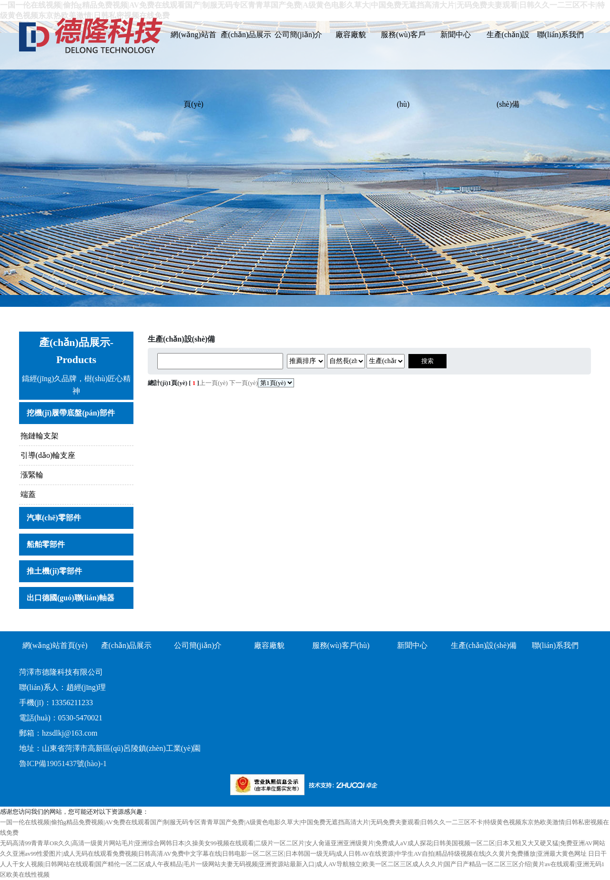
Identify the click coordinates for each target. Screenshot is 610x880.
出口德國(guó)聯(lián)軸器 (70, 598)
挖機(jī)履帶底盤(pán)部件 (71, 413)
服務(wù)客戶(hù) (403, 50)
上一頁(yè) (213, 382)
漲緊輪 (31, 475)
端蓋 (28, 494)
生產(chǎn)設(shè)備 (508, 50)
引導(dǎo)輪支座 (48, 455)
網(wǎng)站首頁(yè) (193, 50)
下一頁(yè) (243, 382)
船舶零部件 (46, 544)
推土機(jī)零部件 (54, 571)
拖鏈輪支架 (39, 436)
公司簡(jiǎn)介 (298, 34)
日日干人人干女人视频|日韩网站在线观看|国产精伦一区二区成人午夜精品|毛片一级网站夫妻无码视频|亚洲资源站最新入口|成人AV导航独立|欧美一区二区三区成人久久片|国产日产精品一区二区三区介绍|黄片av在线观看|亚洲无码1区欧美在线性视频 (303, 864)
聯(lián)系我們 (560, 34)
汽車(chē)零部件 (54, 518)
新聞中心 (455, 34)
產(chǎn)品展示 (246, 34)
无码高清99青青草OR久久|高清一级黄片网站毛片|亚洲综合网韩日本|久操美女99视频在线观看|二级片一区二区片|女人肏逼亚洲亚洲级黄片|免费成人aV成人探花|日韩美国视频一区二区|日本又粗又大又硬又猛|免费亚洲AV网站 (302, 843)
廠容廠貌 (351, 34)
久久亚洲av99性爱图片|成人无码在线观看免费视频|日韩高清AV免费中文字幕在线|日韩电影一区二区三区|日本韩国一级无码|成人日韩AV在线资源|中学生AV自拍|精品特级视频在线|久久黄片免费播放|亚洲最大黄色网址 (293, 853)
